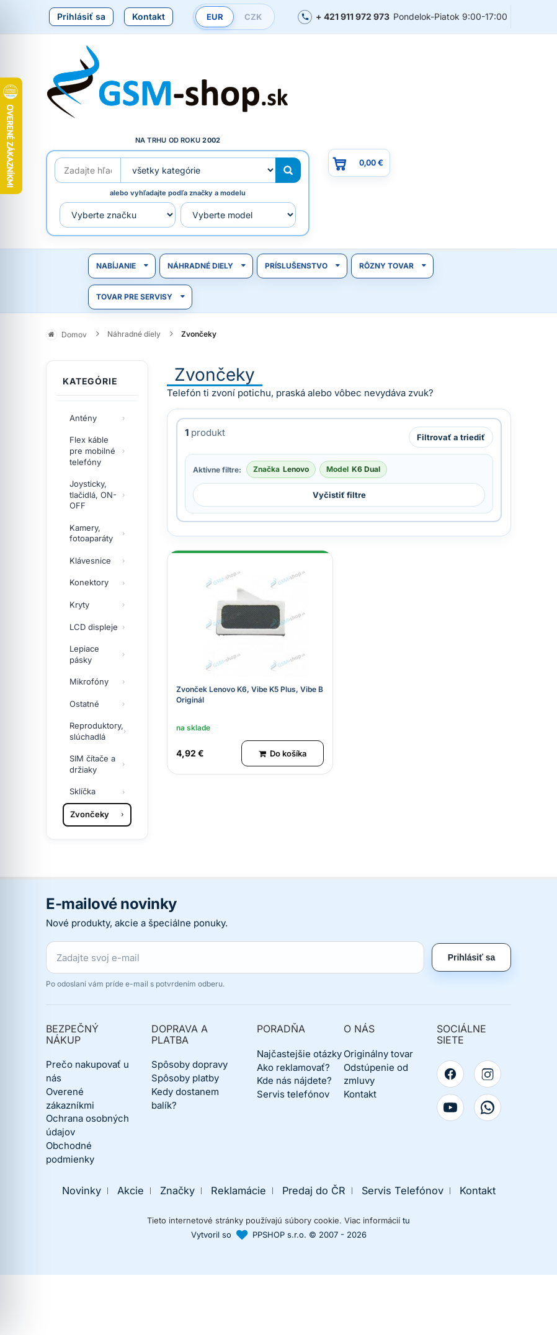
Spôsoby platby (185, 1078)
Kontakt (148, 16)
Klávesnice (90, 560)
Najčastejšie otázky (299, 1054)
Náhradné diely (200, 265)
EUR (215, 17)
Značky (177, 1190)
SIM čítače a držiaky (92, 763)
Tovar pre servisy (134, 296)
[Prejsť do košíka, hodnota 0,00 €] (359, 163)
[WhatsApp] (487, 1107)
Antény (83, 418)
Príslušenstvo (296, 265)
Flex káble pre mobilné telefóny (92, 450)
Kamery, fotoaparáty (91, 533)
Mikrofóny (89, 681)
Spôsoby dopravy (189, 1064)
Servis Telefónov (402, 1190)
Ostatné (84, 704)
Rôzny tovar (386, 265)
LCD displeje (93, 627)
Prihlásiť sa (81, 16)
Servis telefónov (293, 1094)
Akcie (130, 1190)
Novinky (81, 1190)
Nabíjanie (116, 265)
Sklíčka (82, 791)
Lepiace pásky (84, 654)
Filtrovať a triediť (451, 437)
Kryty (79, 605)
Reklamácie (238, 1190)
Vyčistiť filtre (339, 495)
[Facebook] (450, 1074)
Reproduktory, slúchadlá (96, 731)
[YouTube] (450, 1107)
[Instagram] (487, 1074)
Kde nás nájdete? (294, 1080)
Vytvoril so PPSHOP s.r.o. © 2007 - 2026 (279, 1235)
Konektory (89, 582)
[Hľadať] (288, 170)
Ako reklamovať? (293, 1067)
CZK (253, 17)
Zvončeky (89, 814)
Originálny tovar (378, 1054)
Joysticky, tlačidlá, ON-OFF (93, 494)
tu (406, 1220)
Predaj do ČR (313, 1190)
